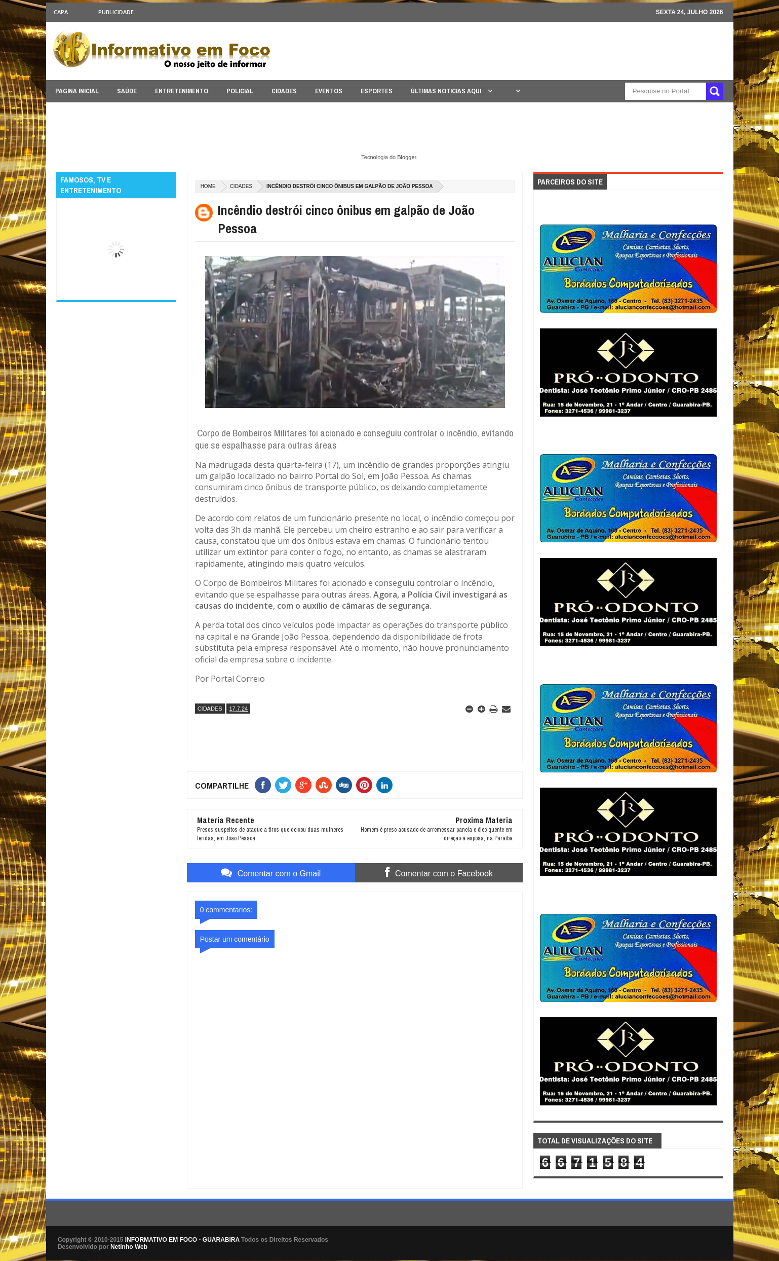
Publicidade (116, 12)
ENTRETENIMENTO (181, 91)
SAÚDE (127, 91)
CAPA (61, 12)
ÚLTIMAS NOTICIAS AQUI (447, 91)
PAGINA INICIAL (77, 91)
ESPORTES (377, 91)
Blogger (406, 157)
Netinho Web (128, 1246)
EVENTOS (328, 91)
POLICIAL (239, 91)
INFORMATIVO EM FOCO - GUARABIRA (182, 1239)
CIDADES (284, 91)
